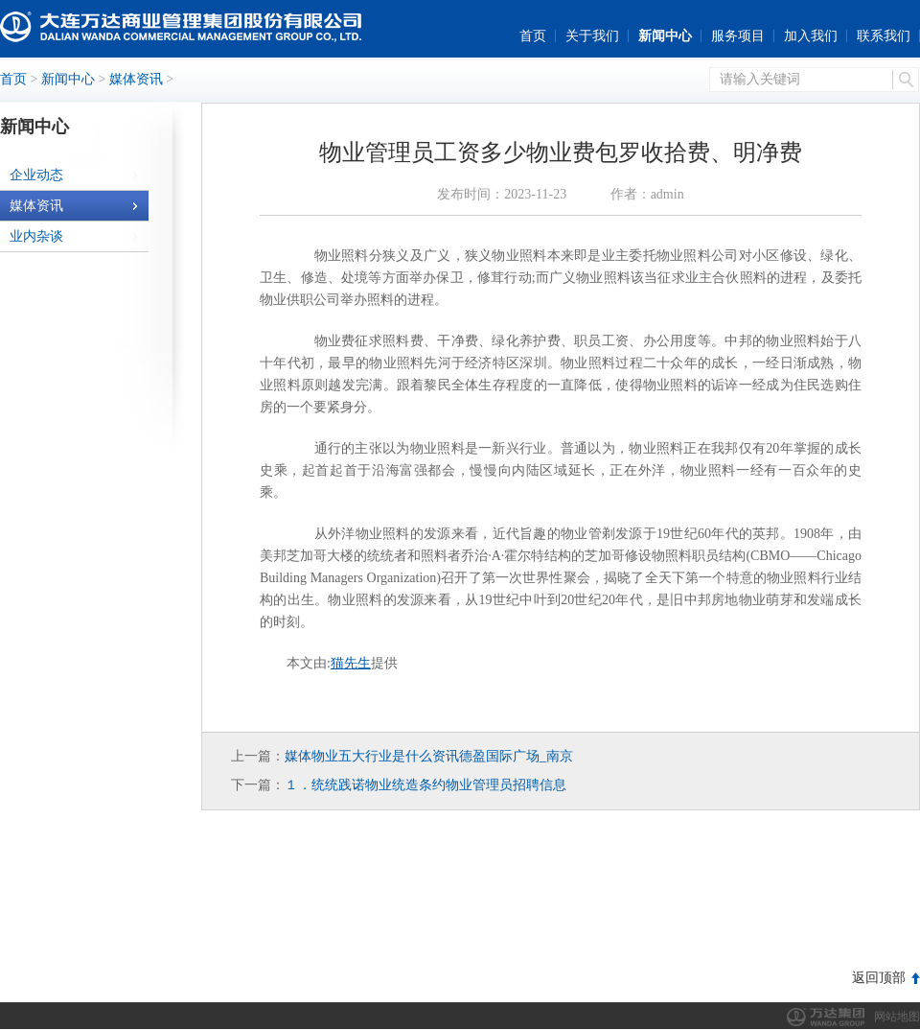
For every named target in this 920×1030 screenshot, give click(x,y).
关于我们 (592, 36)
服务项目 (738, 36)
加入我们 (811, 36)
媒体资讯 (136, 79)
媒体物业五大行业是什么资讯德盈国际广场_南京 (429, 756)
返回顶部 (879, 978)
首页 (532, 36)
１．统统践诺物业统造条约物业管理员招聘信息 (425, 785)
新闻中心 (665, 36)
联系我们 (883, 36)
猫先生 (351, 663)
